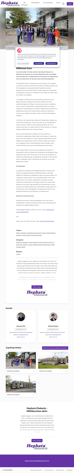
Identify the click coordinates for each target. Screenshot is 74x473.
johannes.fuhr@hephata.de (20, 335)
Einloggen (69, 470)
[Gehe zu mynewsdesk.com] (7, 470)
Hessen (18, 254)
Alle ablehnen (38, 63)
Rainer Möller (48, 242)
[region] (37, 57)
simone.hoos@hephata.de (47, 221)
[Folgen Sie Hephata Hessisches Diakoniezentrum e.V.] (70, 3)
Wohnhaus (25, 242)
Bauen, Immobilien (21, 233)
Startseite (41, 242)
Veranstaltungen (48, 2)
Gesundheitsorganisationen (34, 233)
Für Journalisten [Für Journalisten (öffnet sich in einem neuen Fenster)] (48, 470)
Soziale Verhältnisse (36, 235)
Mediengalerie (35, 2)
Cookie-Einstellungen (23, 63)
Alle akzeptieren (51, 63)
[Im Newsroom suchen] (63, 4)
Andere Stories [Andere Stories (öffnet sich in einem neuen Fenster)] (60, 470)
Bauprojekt (19, 242)
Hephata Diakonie (33, 242)
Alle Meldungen (24, 4)
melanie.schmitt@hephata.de (53, 335)
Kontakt (58, 2)
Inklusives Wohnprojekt (44, 245)
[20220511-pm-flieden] (21, 360)
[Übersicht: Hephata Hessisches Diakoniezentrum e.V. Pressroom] (10, 3)
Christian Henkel (20, 247)
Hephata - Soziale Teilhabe (30, 245)
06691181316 (21, 337)
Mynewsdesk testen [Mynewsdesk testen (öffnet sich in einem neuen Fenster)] (36, 470)
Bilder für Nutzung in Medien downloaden (55, 348)
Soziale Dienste (26, 235)
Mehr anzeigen (37, 287)
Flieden (53, 245)
